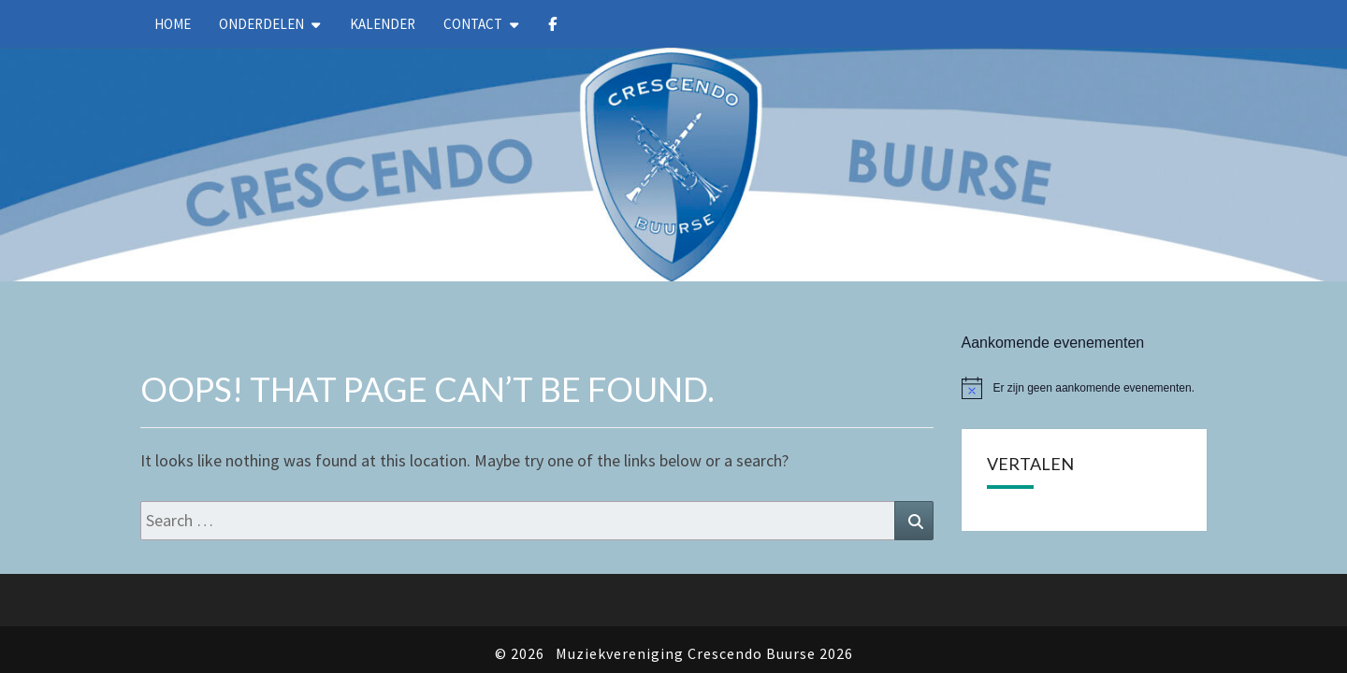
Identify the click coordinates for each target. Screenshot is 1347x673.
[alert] (1085, 340)
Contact (472, 24)
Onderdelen (261, 24)
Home (172, 24)
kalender (382, 24)
